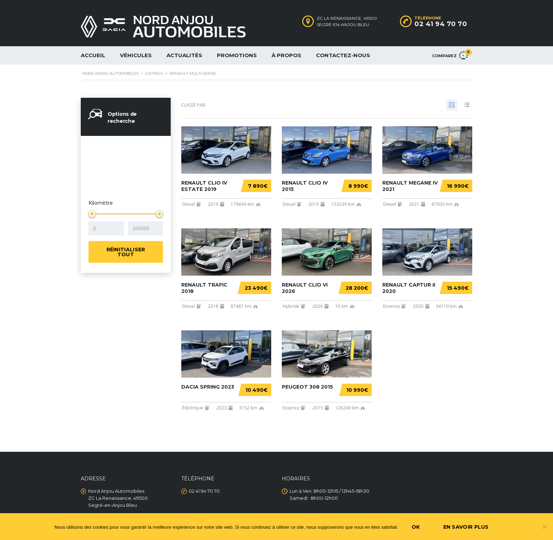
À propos (286, 55)
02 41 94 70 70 (440, 24)
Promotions (237, 55)
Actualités (184, 55)
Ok (416, 527)
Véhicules (136, 55)
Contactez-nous (343, 55)
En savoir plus (466, 527)
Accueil (93, 55)
